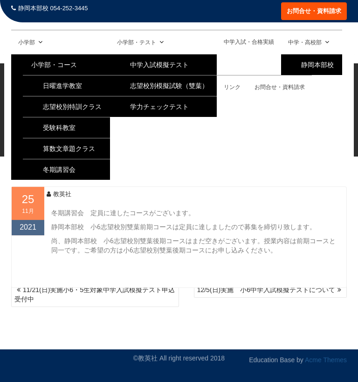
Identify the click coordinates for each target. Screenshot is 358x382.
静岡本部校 (317, 64)
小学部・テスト (136, 42)
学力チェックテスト (159, 106)
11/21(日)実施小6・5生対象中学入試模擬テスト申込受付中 (94, 294)
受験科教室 (59, 127)
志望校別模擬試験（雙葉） (169, 85)
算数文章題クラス (69, 148)
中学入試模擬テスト (159, 64)
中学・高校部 (305, 42)
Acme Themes (326, 358)
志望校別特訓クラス (72, 106)
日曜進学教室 (62, 85)
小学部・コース (54, 64)
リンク (232, 87)
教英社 (59, 200)
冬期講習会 (59, 169)
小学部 (26, 42)
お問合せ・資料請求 (314, 10)
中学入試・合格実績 (249, 42)
